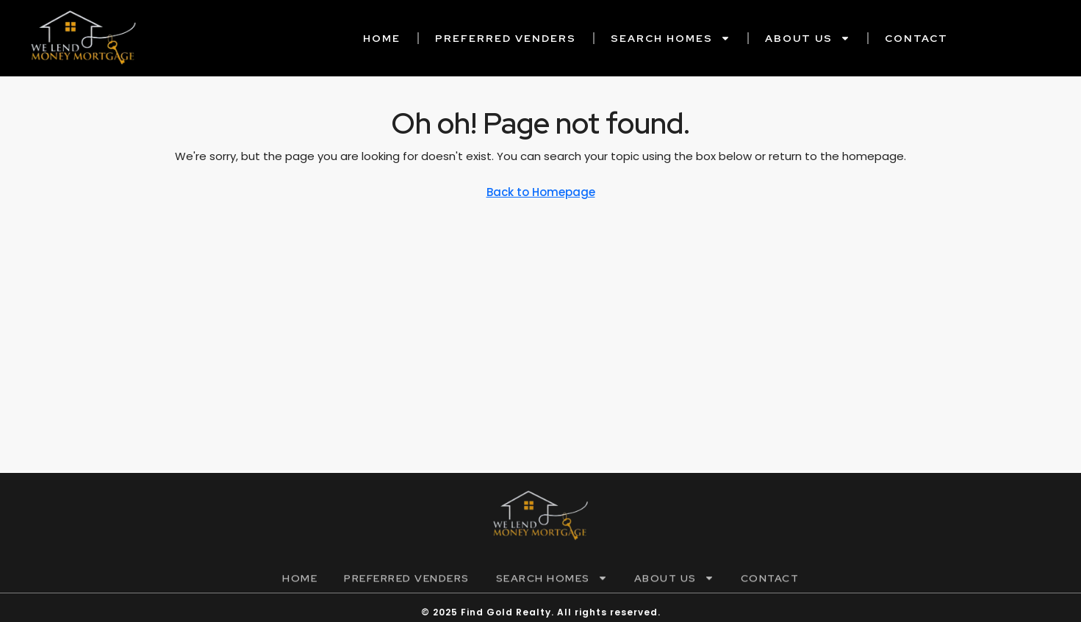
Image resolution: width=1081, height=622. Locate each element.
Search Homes (670, 38)
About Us (807, 38)
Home (382, 38)
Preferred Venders (505, 38)
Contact (916, 38)
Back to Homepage (540, 192)
